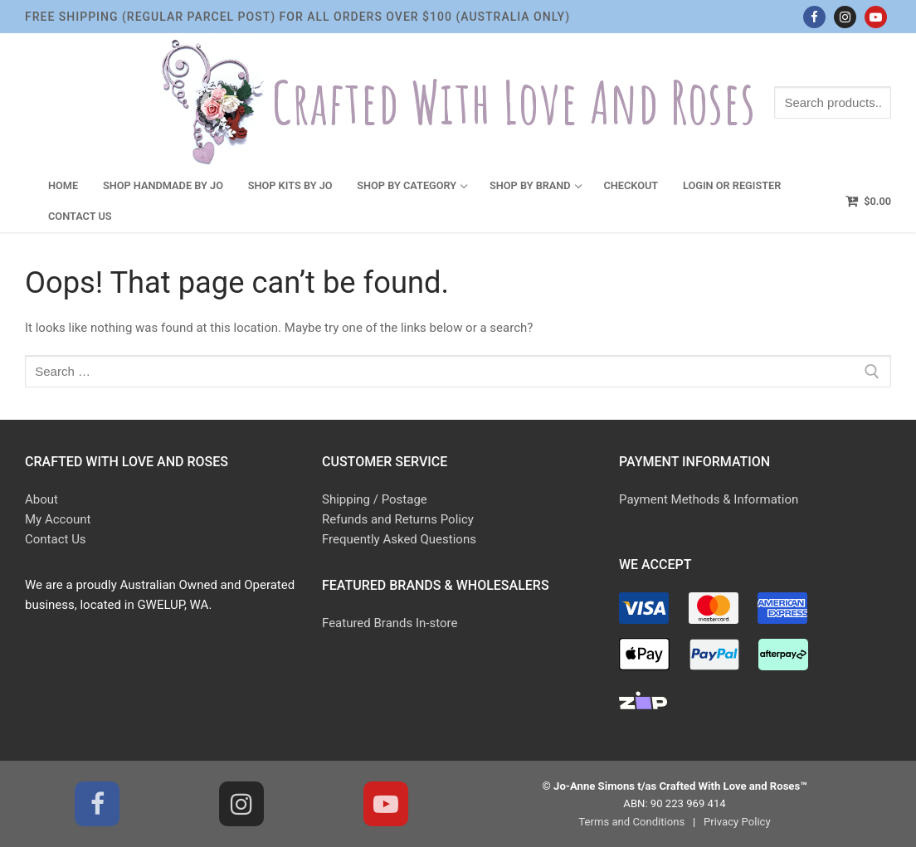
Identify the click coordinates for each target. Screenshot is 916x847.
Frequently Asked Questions (399, 539)
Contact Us (55, 539)
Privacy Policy (737, 821)
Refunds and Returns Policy (398, 519)
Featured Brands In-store (389, 623)
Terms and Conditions (631, 821)
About (41, 499)
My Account (57, 519)
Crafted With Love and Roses (513, 102)
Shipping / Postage (374, 499)
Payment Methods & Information (708, 499)
